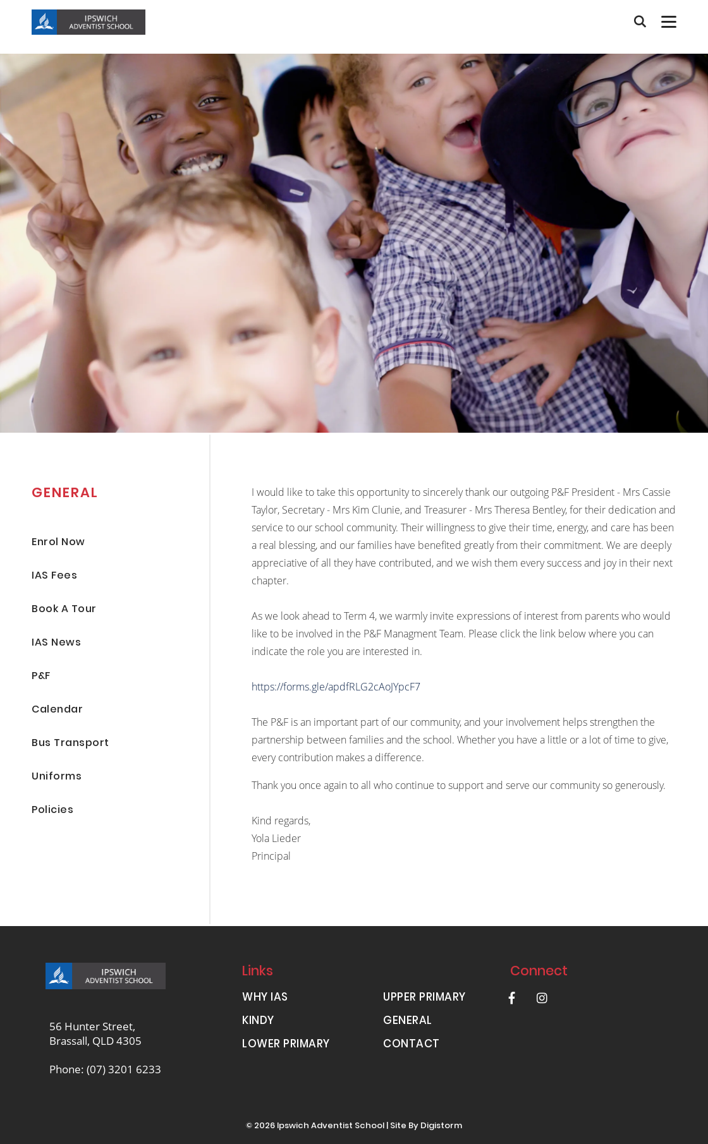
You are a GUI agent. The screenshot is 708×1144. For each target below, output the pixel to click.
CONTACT (411, 1045)
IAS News (56, 643)
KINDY (258, 1022)
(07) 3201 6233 (124, 1069)
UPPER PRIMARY (424, 998)
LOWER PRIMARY (286, 1045)
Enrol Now (58, 543)
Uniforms (57, 777)
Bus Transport (70, 743)
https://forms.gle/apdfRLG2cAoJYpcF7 (336, 686)
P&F (41, 676)
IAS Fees (54, 576)
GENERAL (407, 1022)
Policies (52, 810)
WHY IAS (265, 998)
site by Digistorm (426, 1126)
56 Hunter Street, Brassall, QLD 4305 (95, 1033)
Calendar (57, 710)
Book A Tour (64, 610)
